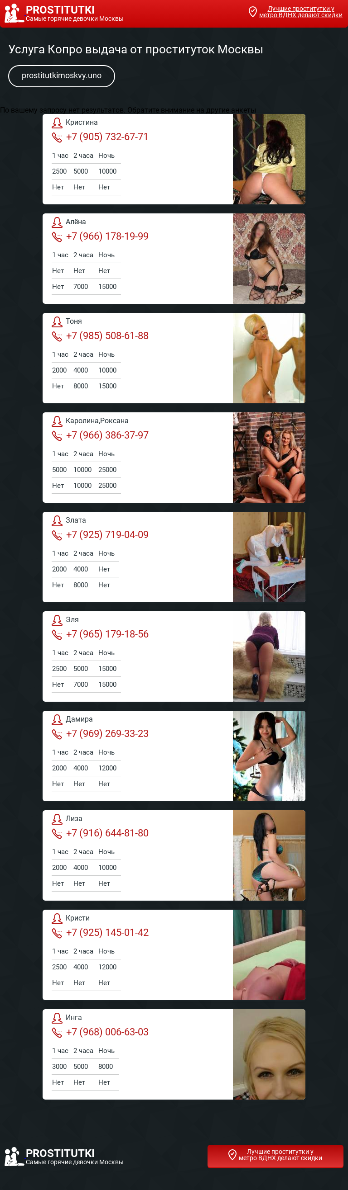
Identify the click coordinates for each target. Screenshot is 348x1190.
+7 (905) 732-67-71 (100, 137)
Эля (65, 620)
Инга (67, 1018)
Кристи (71, 918)
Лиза (67, 819)
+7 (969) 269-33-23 (100, 734)
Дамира (72, 719)
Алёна (69, 222)
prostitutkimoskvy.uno (61, 75)
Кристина (75, 123)
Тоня (67, 321)
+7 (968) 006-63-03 (100, 1032)
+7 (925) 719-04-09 (100, 535)
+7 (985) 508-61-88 (100, 336)
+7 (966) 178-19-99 (100, 236)
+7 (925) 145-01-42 (100, 933)
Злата (69, 520)
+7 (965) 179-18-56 (100, 634)
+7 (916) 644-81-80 (100, 833)
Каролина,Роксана (90, 421)
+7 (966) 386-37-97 (100, 435)
